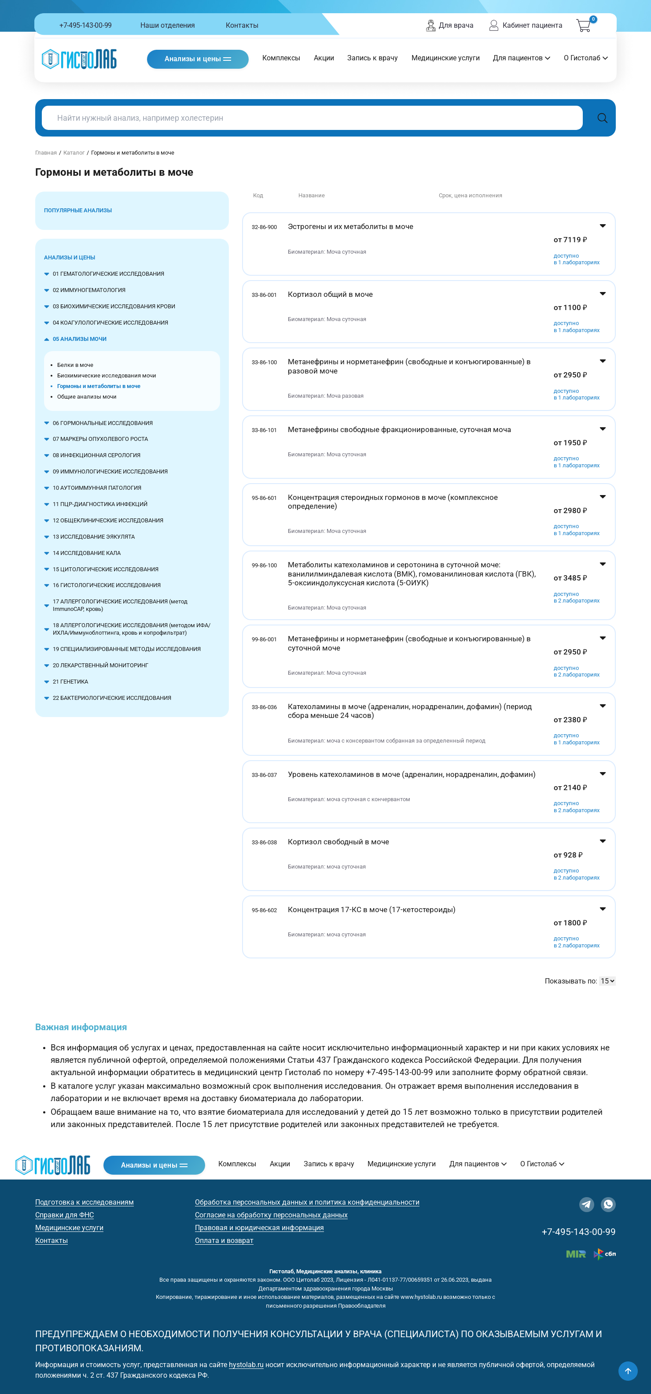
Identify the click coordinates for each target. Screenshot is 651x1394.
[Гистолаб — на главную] (79, 59)
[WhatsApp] (608, 1204)
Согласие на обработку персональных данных (271, 1215)
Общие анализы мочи (87, 396)
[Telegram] (586, 1204)
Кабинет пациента (525, 25)
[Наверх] (628, 1371)
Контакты (242, 25)
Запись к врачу (372, 58)
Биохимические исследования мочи (106, 375)
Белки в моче (75, 365)
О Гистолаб (586, 58)
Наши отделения (167, 25)
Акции (324, 58)
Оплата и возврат (224, 1240)
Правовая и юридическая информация (259, 1228)
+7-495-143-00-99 (85, 25)
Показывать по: (571, 981)
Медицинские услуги (446, 58)
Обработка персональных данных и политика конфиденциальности (307, 1202)
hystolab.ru (246, 1365)
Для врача (449, 25)
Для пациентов (521, 58)
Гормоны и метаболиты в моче (98, 386)
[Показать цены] (603, 244)
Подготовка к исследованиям (84, 1202)
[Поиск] (602, 118)
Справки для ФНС (64, 1215)
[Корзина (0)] (583, 25)
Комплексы (281, 58)
